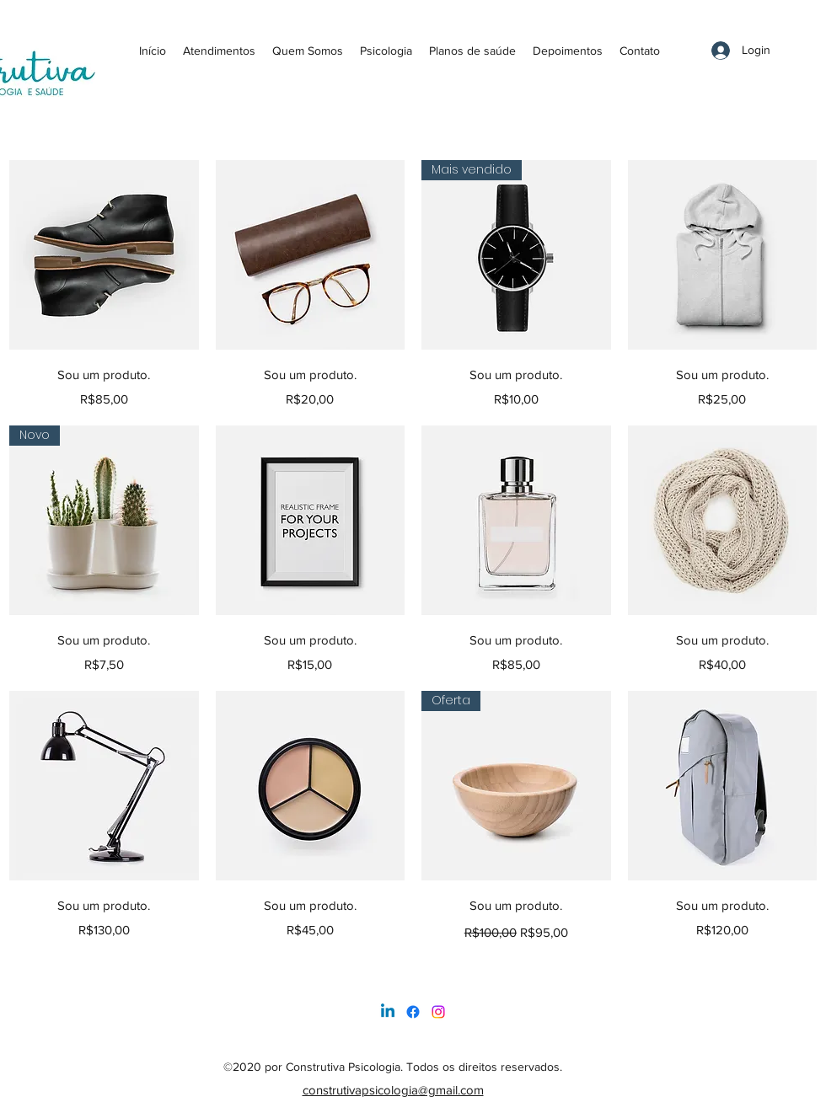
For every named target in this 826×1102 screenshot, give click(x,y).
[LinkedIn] (438, 1011)
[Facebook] (413, 1011)
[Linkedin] (387, 1011)
